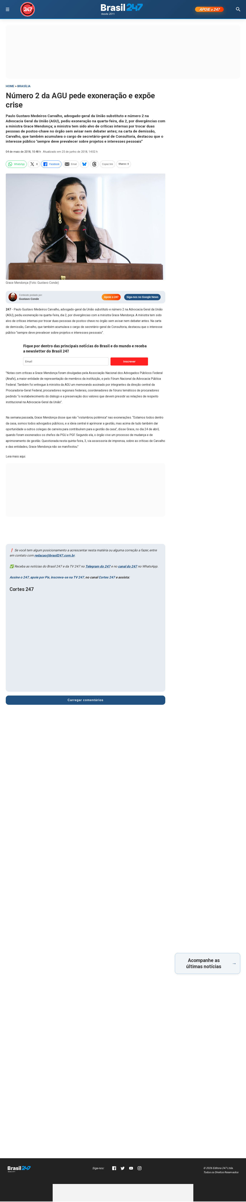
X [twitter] (34, 165)
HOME (10, 87)
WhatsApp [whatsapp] (16, 165)
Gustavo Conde (29, 299)
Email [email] (71, 165)
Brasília (24, 87)
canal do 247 (127, 567)
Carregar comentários (85, 700)
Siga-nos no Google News (142, 297)
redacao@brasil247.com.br (54, 556)
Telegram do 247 (97, 567)
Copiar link (107, 165)
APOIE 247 (209, 9)
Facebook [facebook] (51, 165)
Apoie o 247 (111, 297)
